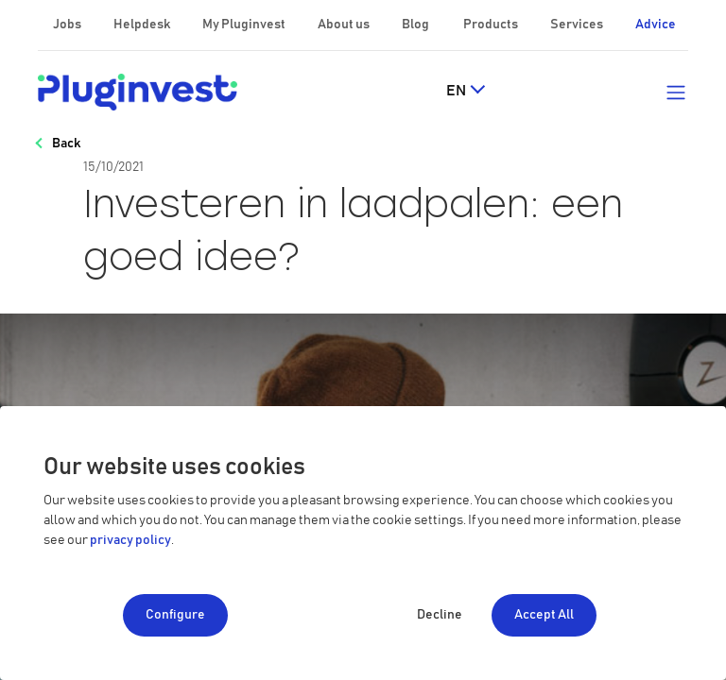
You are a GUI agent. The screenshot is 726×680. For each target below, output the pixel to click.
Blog (416, 24)
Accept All (544, 614)
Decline (439, 614)
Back (66, 143)
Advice (655, 24)
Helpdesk (142, 24)
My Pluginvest (244, 24)
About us (345, 24)
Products (491, 24)
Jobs (68, 24)
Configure (175, 614)
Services (577, 24)
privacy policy (130, 540)
